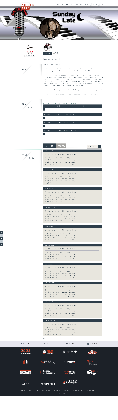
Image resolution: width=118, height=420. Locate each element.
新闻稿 (23, 390)
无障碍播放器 (78, 390)
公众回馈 (93, 343)
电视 (58, 5)
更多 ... (44, 339)
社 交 (49, 343)
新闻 (67, 5)
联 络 (71, 343)
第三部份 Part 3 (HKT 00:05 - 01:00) (60, 164)
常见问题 (57, 390)
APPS (81, 5)
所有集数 (47, 53)
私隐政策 (67, 390)
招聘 (30, 390)
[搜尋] (102, 3)
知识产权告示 (46, 390)
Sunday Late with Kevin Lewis (59, 103)
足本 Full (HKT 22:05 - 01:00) (57, 158)
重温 (76, 5)
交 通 (27, 343)
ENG (94, 4)
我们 (86, 5)
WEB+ (72, 5)
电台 (62, 5)
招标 (37, 390)
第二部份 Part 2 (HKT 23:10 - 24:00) (60, 162)
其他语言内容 (90, 390)
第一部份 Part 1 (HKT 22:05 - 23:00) (60, 160)
